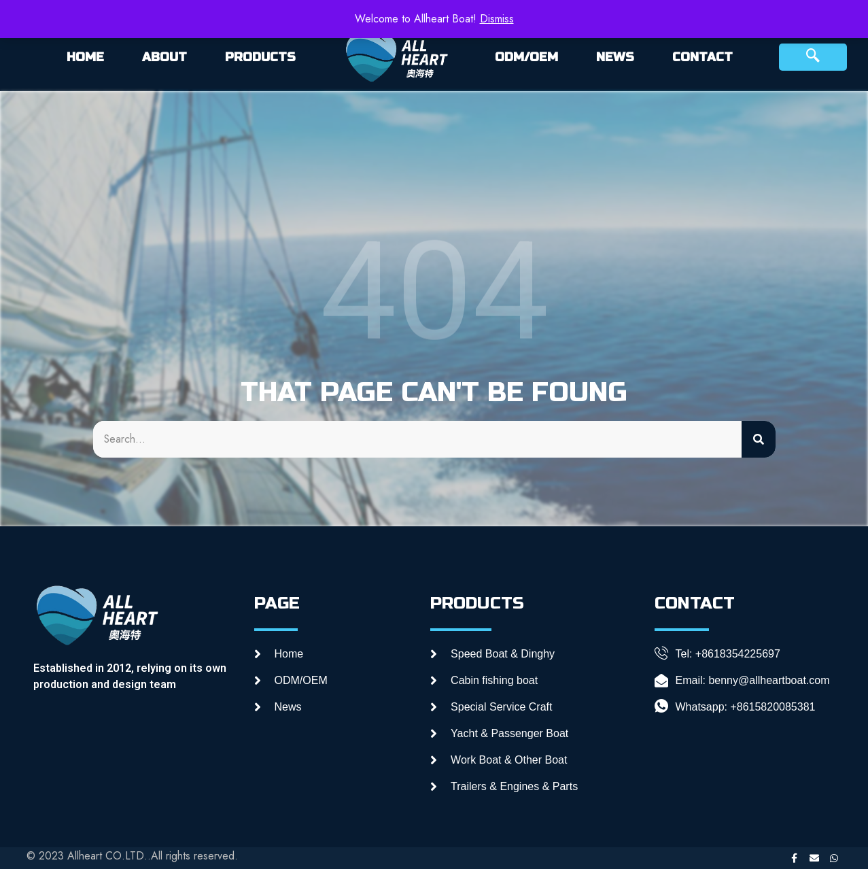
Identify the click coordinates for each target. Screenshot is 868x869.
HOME (85, 57)
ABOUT (164, 57)
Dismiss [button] (497, 19)
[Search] (759, 439)
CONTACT (702, 57)
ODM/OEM (526, 57)
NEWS (615, 57)
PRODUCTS (260, 57)
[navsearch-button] (813, 57)
